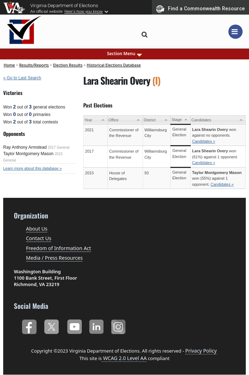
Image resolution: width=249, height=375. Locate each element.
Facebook (29, 325)
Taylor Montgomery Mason (28, 153)
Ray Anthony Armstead (25, 147)
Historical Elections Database (114, 65)
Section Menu (124, 54)
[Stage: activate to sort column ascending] (181, 120)
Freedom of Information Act (58, 248)
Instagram (119, 325)
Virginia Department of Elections (64, 5)
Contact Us (38, 238)
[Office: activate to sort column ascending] (125, 120)
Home (9, 65)
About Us (36, 228)
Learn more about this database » (32, 168)
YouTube (74, 325)
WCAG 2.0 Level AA (124, 358)
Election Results (68, 65)
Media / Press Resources (54, 257)
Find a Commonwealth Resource (200, 8)
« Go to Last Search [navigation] (22, 77)
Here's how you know (83, 11)
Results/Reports (34, 65)
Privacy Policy (201, 350)
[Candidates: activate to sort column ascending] (218, 120)
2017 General (58, 147)
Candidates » (203, 141)
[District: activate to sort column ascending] (157, 120)
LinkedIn (97, 325)
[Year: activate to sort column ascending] (96, 120)
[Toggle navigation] (235, 32)
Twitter (51, 325)
